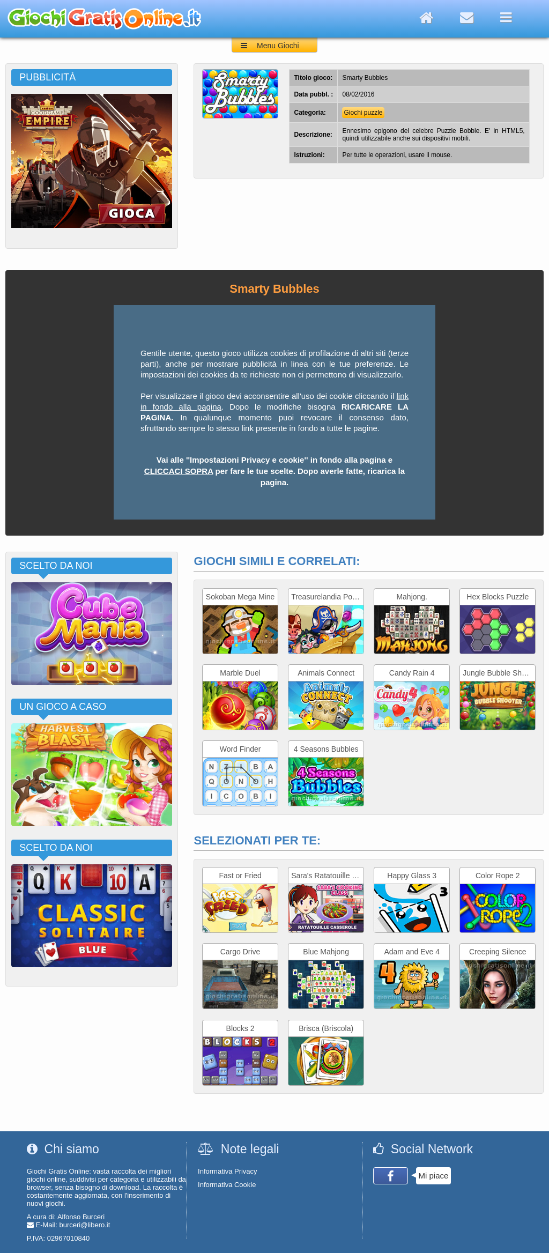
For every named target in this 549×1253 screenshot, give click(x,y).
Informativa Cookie (227, 1185)
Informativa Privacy (227, 1171)
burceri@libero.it (85, 1225)
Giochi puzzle (363, 112)
